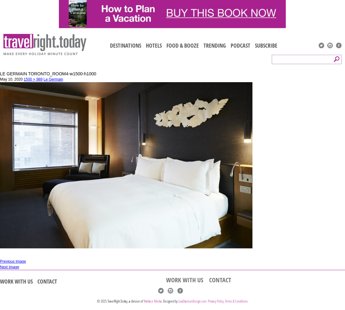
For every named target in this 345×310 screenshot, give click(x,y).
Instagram (330, 45)
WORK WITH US (16, 281)
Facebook (339, 45)
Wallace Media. (153, 301)
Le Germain (53, 79)
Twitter (321, 45)
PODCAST (240, 45)
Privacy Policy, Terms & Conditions (228, 301)
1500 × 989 (33, 79)
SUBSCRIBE (266, 45)
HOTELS (154, 45)
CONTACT (47, 281)
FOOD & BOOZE (182, 45)
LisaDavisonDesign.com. (193, 301)
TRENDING (215, 45)
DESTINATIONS (125, 45)
